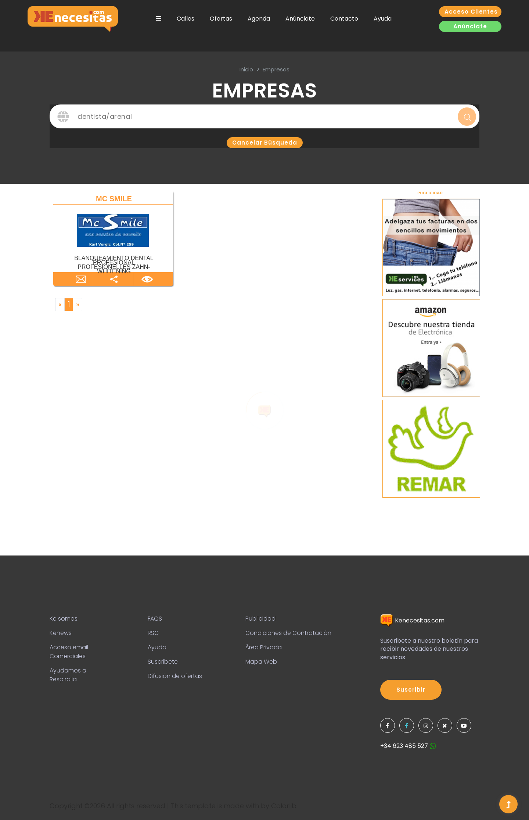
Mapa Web (261, 661)
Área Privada (263, 647)
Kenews (61, 633)
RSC (153, 633)
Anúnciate (300, 18)
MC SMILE (114, 199)
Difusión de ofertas (175, 676)
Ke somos (64, 618)
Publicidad (260, 618)
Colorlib (283, 805)
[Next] (77, 304)
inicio (246, 69)
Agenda (259, 18)
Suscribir (410, 689)
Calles (185, 18)
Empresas (276, 69)
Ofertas (221, 18)
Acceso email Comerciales (69, 651)
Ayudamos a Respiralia (68, 675)
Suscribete (163, 661)
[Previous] (60, 304)
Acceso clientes (471, 11)
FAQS (155, 618)
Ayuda (383, 18)
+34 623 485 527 (408, 746)
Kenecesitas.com (412, 620)
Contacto (344, 18)
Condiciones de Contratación (288, 633)
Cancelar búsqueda (264, 142)
